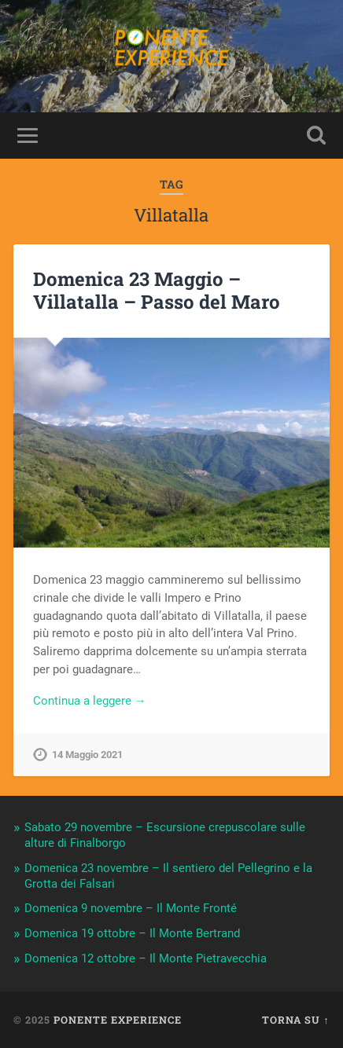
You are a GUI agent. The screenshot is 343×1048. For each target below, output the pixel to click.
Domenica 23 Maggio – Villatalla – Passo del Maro (156, 290)
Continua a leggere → (89, 701)
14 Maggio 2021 (87, 754)
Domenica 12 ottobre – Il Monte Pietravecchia (145, 958)
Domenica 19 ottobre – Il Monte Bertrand (132, 933)
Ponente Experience (117, 1019)
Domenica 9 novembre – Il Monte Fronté (130, 908)
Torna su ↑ (295, 1019)
